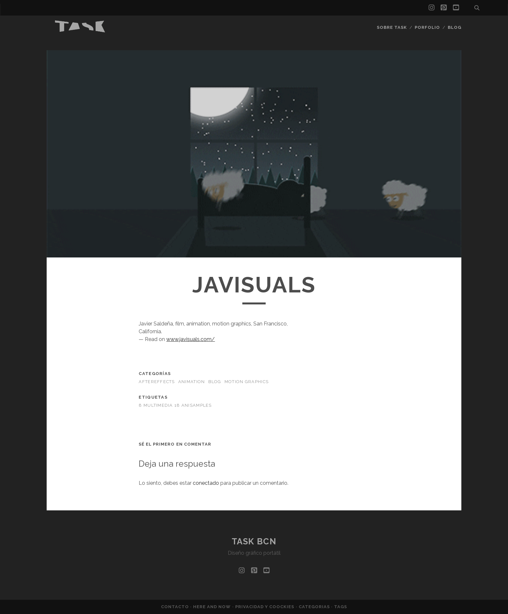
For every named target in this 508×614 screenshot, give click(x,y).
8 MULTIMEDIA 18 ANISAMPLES (175, 405)
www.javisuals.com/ (190, 339)
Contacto (175, 606)
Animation (191, 381)
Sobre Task (392, 27)
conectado (206, 483)
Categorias (315, 606)
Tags (340, 606)
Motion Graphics (247, 381)
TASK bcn (254, 541)
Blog (454, 27)
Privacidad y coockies (265, 606)
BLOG (214, 381)
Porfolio (427, 27)
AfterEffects (157, 381)
